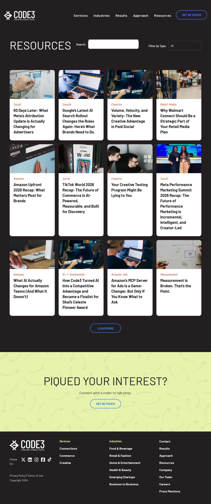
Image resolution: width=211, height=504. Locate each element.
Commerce (67, 455)
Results (121, 15)
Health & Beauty (120, 470)
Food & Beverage (120, 448)
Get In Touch (191, 15)
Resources (162, 15)
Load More (106, 328)
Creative (65, 462)
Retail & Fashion (120, 455)
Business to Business (123, 484)
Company (165, 470)
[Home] (19, 15)
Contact (164, 441)
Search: (81, 44)
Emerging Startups (122, 477)
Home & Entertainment (124, 462)
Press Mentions (169, 491)
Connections (68, 448)
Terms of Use (35, 475)
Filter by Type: (159, 46)
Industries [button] (102, 15)
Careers (164, 484)
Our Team (165, 477)
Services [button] (81, 15)
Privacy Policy (18, 475)
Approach (140, 15)
